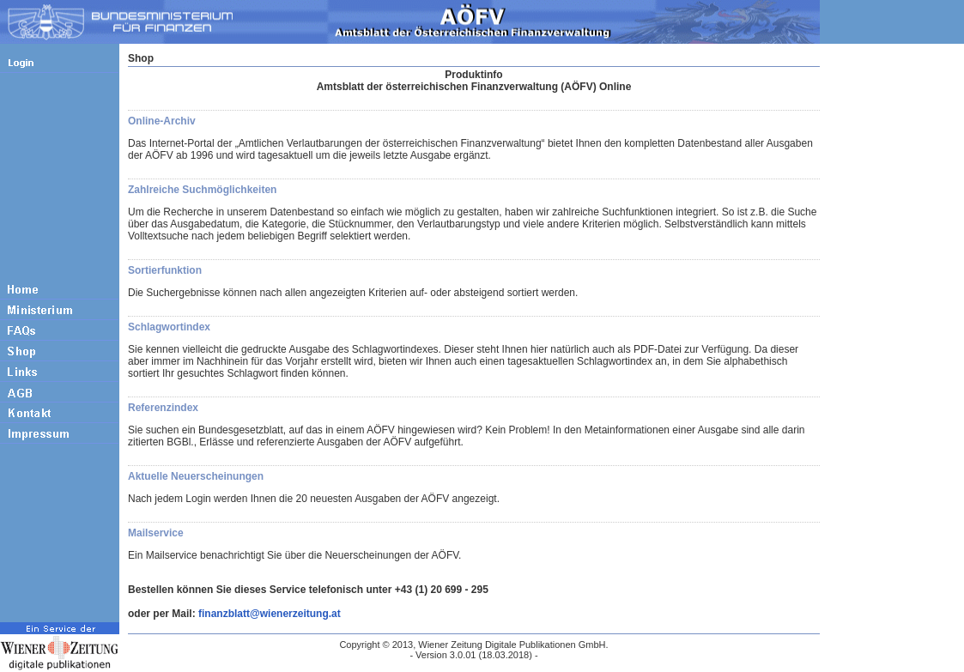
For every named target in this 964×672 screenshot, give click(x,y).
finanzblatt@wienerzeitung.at (269, 614)
